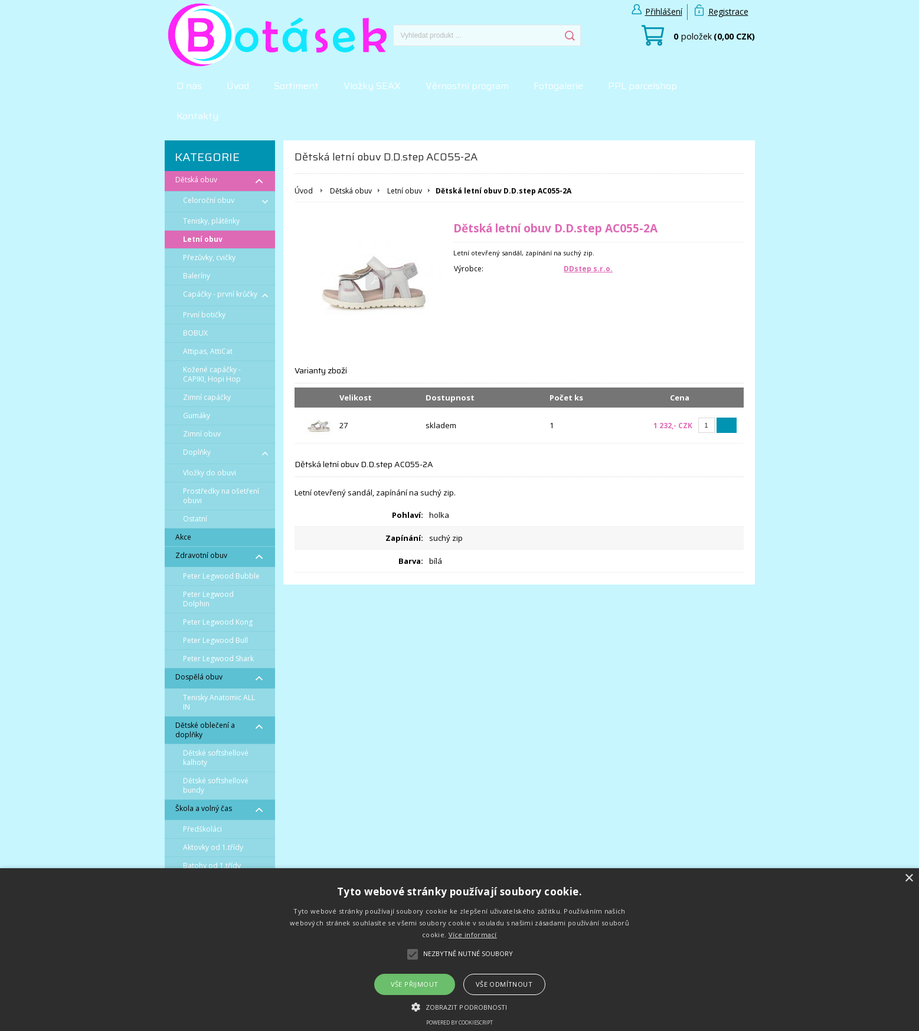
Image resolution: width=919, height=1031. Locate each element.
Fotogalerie (558, 85)
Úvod (238, 85)
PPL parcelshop (642, 85)
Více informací (473, 934)
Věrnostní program (467, 85)
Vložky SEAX (372, 85)
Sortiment (296, 85)
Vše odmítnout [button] (504, 984)
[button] (459, 1006)
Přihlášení (663, 11)
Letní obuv (404, 191)
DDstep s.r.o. (588, 269)
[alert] (459, 949)
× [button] (908, 878)
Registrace (728, 11)
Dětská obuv (351, 191)
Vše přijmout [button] (415, 984)
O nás (189, 85)
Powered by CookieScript (459, 1022)
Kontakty (197, 116)
